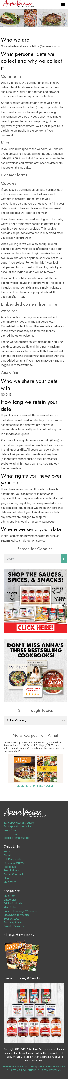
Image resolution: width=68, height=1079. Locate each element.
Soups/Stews (11, 918)
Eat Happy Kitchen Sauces (19, 822)
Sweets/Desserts (14, 926)
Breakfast (9, 895)
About (7, 855)
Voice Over (10, 830)
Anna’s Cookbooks (14, 874)
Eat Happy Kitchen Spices (18, 826)
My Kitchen (10, 882)
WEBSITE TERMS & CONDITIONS (19, 1066)
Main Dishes (11, 907)
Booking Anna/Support (17, 837)
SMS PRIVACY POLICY (49, 1070)
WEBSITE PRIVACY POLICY (51, 1066)
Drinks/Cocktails (13, 903)
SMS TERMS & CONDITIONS (21, 1070)
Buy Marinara (11, 870)
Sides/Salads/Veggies (17, 914)
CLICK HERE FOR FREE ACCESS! (36, 785)
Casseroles (10, 899)
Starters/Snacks (13, 922)
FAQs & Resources (14, 863)
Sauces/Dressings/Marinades (21, 911)
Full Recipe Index (13, 859)
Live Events (10, 834)
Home (7, 851)
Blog (6, 878)
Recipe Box (10, 866)
